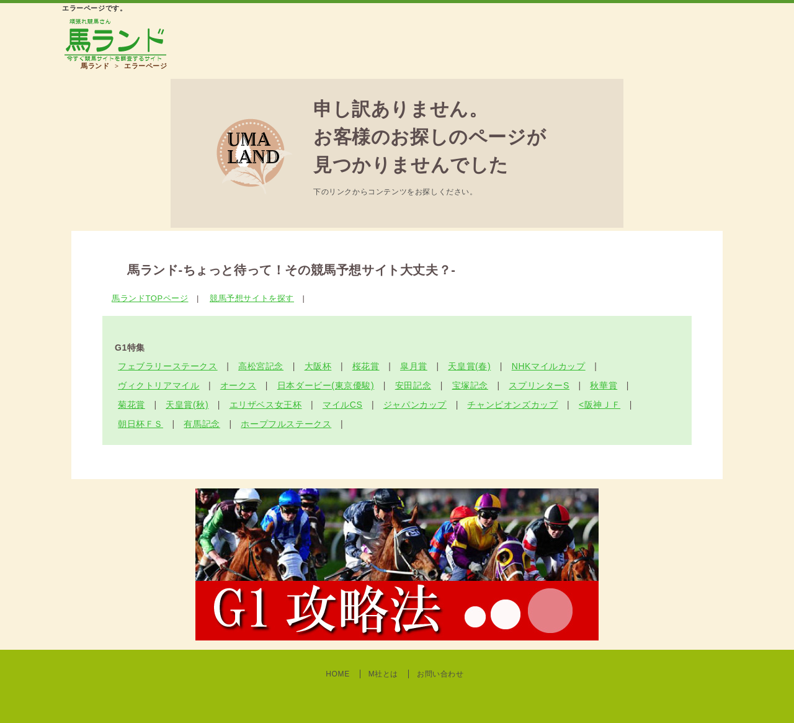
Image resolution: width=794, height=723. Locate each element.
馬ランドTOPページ (150, 298)
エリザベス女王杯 (266, 405)
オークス (238, 385)
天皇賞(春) (469, 366)
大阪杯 (318, 366)
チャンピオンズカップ (512, 405)
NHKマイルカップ (549, 366)
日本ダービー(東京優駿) (326, 385)
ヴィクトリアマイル (158, 385)
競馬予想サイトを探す (252, 298)
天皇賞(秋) (187, 405)
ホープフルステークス (286, 424)
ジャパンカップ (415, 405)
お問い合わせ (440, 674)
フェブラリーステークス (168, 366)
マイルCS (342, 405)
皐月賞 (413, 366)
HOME (337, 674)
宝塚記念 (470, 385)
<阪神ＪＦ (599, 405)
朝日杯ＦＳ (140, 424)
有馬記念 (202, 424)
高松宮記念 (260, 366)
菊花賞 (131, 405)
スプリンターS (539, 385)
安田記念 (413, 385)
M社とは (383, 674)
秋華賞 (603, 385)
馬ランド (95, 66)
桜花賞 (366, 366)
